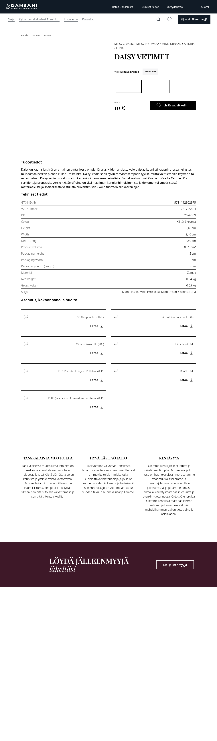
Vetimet (36, 35)
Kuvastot (88, 19)
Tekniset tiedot (150, 7)
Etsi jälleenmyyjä (175, 565)
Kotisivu (25, 35)
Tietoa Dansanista (122, 7)
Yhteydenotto (175, 7)
